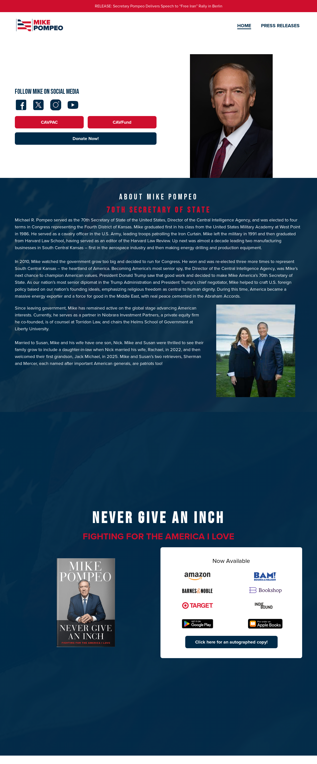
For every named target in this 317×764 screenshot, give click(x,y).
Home (244, 25)
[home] (39, 26)
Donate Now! (86, 138)
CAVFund (122, 122)
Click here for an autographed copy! (231, 642)
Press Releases (280, 25)
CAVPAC (49, 122)
